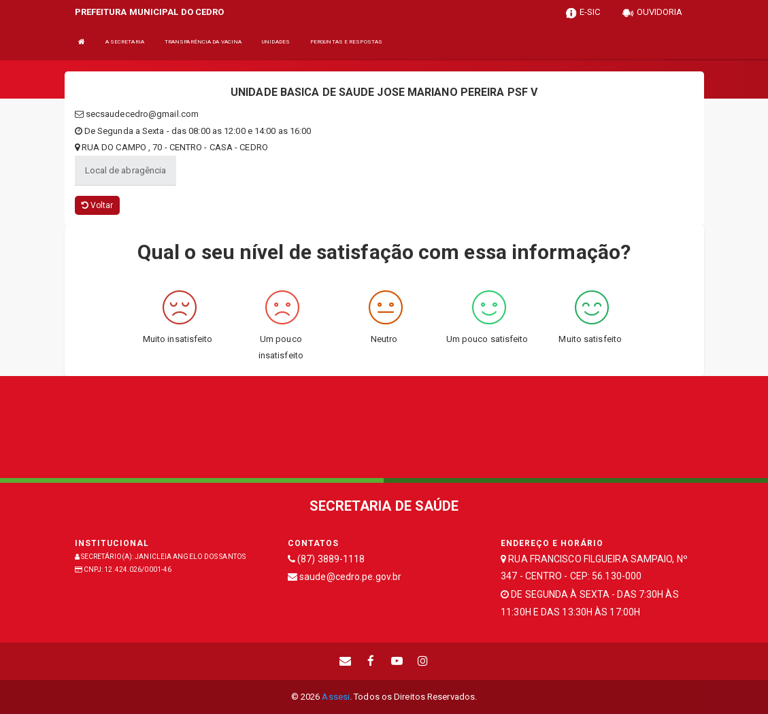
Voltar (98, 205)
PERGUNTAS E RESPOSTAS (346, 42)
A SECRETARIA (124, 42)
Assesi (336, 697)
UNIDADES (276, 42)
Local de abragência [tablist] (126, 170)
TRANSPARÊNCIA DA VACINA (203, 42)
